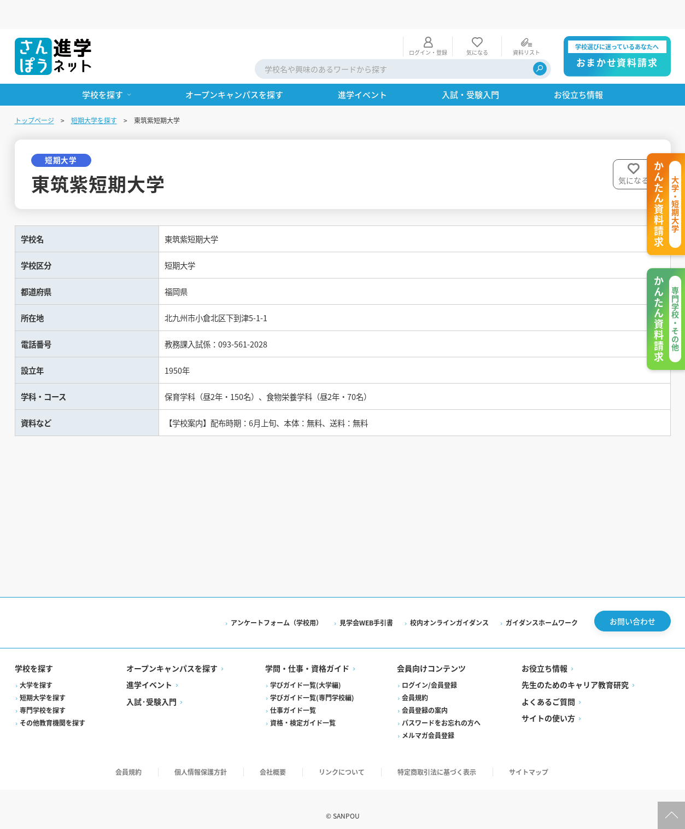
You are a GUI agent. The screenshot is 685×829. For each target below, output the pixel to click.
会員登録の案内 (425, 697)
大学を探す (36, 671)
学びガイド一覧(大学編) (305, 671)
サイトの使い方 (548, 704)
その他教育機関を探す (52, 709)
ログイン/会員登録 (429, 671)
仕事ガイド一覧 (293, 697)
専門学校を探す (43, 697)
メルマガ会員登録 (428, 722)
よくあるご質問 (548, 688)
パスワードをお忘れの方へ (441, 709)
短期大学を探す (94, 91)
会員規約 (415, 684)
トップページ (34, 91)
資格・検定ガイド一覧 (303, 709)
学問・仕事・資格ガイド (307, 655)
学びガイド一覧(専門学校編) (312, 684)
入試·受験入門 (151, 688)
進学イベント (149, 671)
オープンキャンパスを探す (172, 655)
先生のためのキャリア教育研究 (575, 671)
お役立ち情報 (544, 655)
